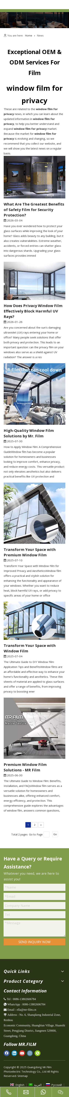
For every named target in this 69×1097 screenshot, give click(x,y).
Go (55, 834)
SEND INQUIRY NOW (34, 942)
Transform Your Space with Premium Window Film (30, 552)
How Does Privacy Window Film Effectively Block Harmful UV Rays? (33, 311)
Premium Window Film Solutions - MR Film (25, 767)
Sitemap (22, 1076)
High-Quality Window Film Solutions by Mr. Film (29, 433)
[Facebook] (7, 1053)
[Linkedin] (14, 1053)
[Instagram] (30, 1053)
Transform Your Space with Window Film (30, 648)
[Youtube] (22, 1053)
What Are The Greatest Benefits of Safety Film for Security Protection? (34, 210)
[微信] (37, 1053)
